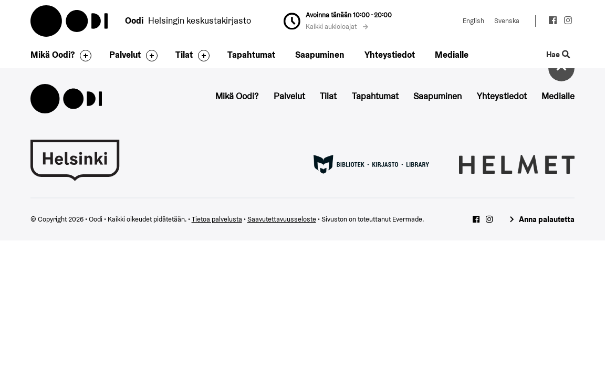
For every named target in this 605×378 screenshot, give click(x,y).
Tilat (184, 54)
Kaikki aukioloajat (337, 26)
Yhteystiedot (389, 54)
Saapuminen (320, 54)
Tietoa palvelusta (217, 219)
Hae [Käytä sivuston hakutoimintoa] (558, 54)
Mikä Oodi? (52, 54)
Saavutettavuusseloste (281, 219)
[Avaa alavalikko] (83, 55)
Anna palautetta (547, 219)
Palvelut (125, 54)
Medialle (451, 54)
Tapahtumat (251, 54)
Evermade (407, 219)
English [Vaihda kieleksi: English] (473, 20)
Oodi (69, 21)
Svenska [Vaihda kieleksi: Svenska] (506, 20)
